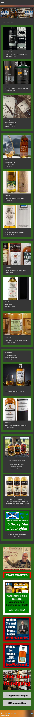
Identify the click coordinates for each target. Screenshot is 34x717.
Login (31, 713)
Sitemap (13, 713)
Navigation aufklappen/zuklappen (17, 2)
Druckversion (6, 713)
